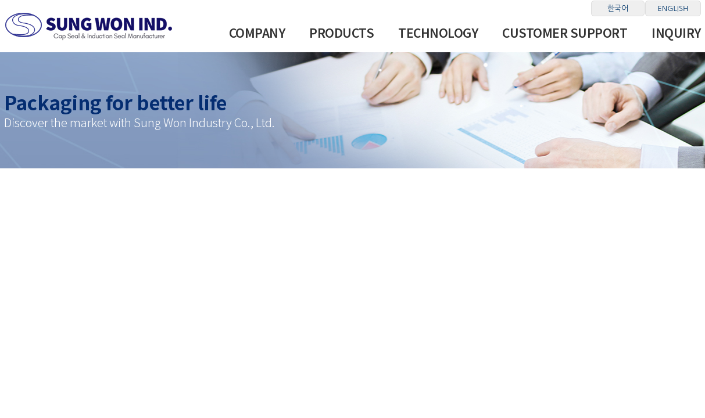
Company (257, 32)
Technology (438, 32)
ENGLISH (672, 8)
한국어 (618, 8)
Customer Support (564, 32)
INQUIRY (676, 32)
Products (341, 32)
